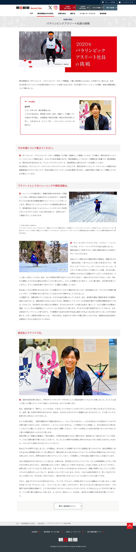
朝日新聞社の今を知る (45, 13)
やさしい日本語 (110, 2)
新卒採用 (103, 13)
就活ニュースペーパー (73, 532)
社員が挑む (41, 523)
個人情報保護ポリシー (94, 532)
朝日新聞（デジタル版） (52, 532)
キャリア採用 (96, 7)
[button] (68, 506)
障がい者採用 (110, 7)
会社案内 (35, 532)
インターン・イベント (87, 13)
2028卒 (68, 8)
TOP (31, 13)
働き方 (72, 13)
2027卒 (82, 8)
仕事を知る (62, 13)
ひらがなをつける (127, 2)
